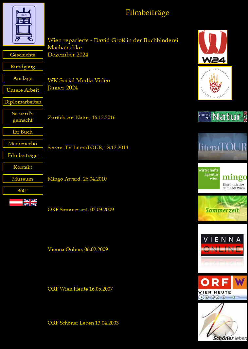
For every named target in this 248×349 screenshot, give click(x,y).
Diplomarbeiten (22, 101)
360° (22, 190)
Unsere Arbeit (23, 90)
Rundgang (22, 66)
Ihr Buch (22, 131)
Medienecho (22, 143)
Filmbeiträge (23, 155)
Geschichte (22, 54)
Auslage (22, 78)
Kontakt (22, 167)
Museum (22, 178)
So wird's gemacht (22, 116)
